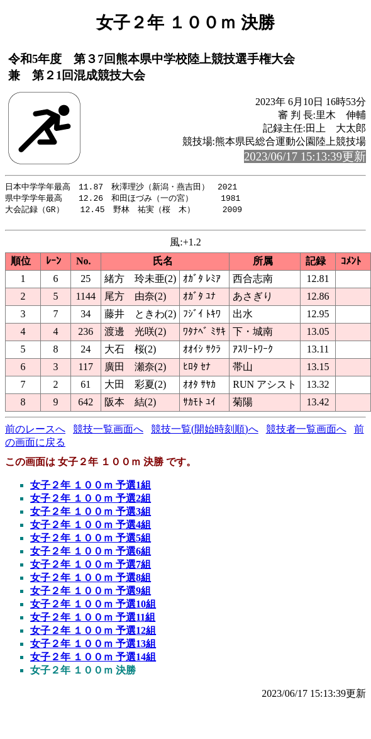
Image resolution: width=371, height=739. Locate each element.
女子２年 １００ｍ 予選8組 (90, 581)
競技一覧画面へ (108, 432)
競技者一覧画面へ (306, 432)
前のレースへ (35, 432)
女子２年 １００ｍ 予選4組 (90, 528)
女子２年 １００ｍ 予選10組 (93, 607)
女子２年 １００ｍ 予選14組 (93, 660)
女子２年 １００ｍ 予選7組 (90, 568)
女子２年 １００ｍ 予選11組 (92, 621)
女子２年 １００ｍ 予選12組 (93, 634)
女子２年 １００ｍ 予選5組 (90, 541)
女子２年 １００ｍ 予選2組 (90, 502)
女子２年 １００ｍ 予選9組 (90, 594)
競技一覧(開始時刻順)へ (204, 432)
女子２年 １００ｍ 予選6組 (90, 555)
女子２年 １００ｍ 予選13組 (93, 647)
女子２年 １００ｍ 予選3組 (90, 515)
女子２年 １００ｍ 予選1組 (90, 488)
